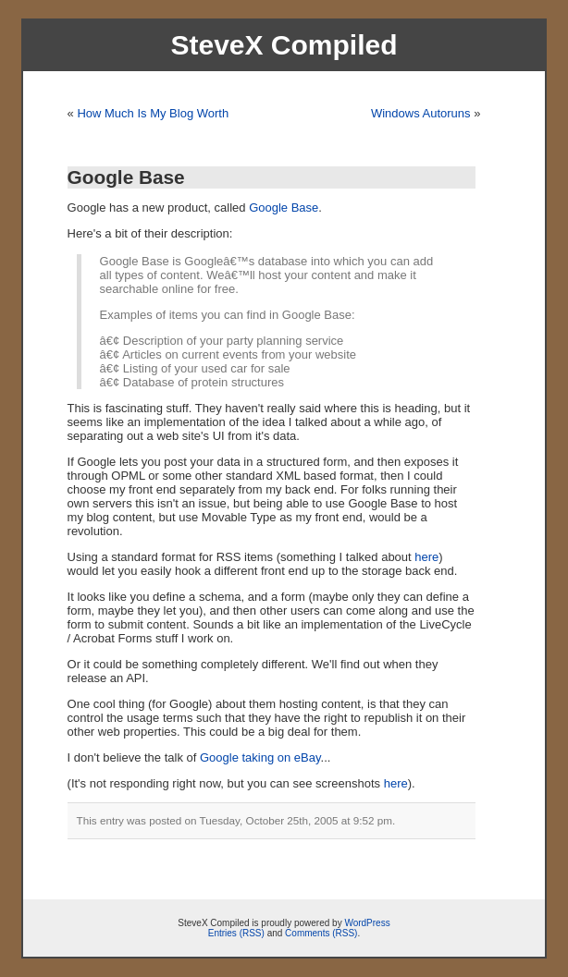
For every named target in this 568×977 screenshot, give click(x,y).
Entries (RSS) (236, 933)
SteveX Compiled (283, 45)
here (426, 557)
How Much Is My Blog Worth (152, 113)
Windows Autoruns (421, 113)
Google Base (126, 177)
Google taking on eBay (260, 757)
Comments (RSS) (321, 933)
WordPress (366, 923)
